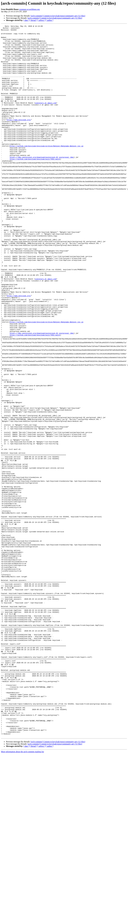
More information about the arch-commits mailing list (22, 894)
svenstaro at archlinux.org (29, 9)
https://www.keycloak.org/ (19, 139)
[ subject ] (41, 20)
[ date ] (26, 20)
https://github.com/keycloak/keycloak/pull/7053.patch (35, 186)
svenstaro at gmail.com (45, 118)
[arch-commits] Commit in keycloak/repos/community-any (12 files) (57, 16)
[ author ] (49, 20)
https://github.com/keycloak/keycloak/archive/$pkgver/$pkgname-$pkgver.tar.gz (46, 170)
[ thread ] (33, 20)
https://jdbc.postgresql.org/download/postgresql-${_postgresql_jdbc (42, 184)
